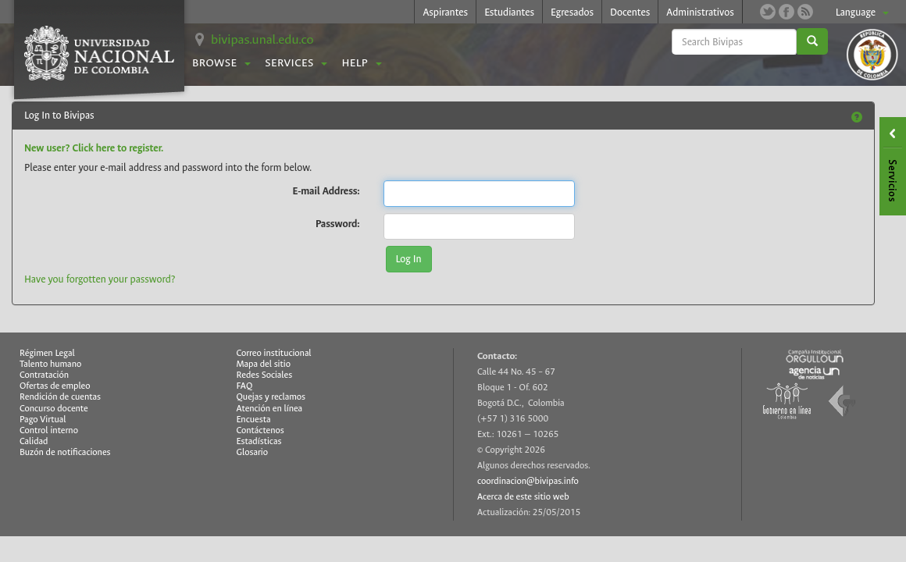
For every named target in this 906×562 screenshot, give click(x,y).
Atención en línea (270, 408)
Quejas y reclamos (271, 397)
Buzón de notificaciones (65, 452)
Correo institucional (274, 353)
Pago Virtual (43, 419)
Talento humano (50, 364)
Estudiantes (509, 12)
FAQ (245, 386)
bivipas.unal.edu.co (262, 39)
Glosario (252, 452)
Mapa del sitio (264, 364)
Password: (338, 223)
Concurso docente (54, 408)
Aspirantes (445, 12)
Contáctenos (260, 430)
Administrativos (700, 12)
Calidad (34, 441)
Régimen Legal (47, 353)
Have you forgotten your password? (99, 279)
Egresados (572, 12)
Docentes (630, 12)
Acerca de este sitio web (523, 497)
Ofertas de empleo (55, 386)
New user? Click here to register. (93, 148)
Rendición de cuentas (60, 397)
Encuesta (254, 419)
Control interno (49, 430)
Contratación (44, 375)
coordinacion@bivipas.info (528, 481)
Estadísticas (259, 441)
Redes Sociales (265, 375)
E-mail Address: (326, 190)
